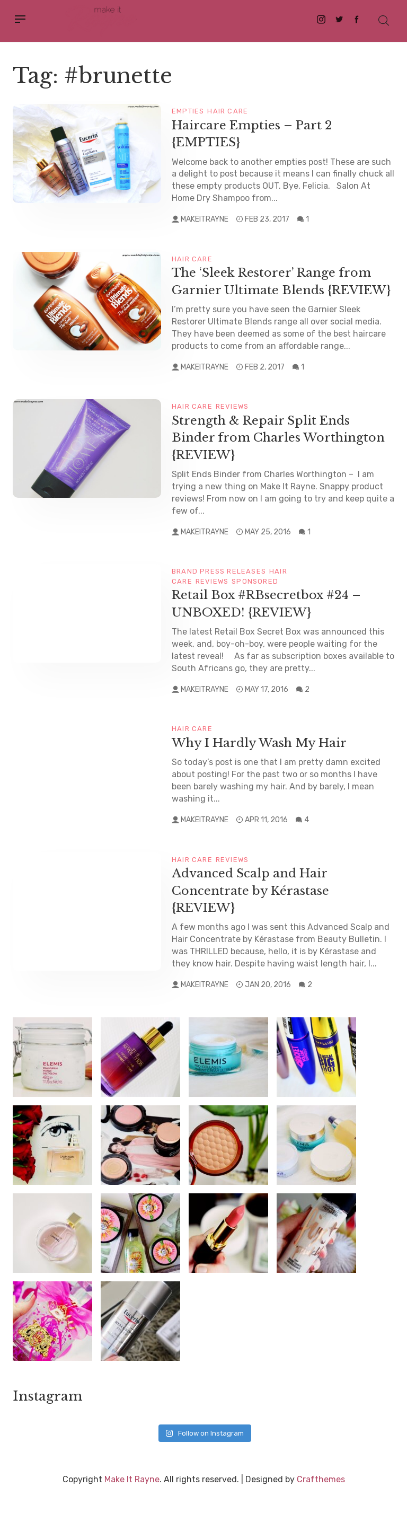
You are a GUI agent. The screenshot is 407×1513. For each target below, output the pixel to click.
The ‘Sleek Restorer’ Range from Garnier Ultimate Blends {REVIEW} (275, 289)
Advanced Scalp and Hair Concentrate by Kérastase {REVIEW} (252, 906)
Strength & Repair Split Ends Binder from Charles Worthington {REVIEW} (280, 454)
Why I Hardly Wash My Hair (263, 759)
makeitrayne (204, 219)
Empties (188, 111)
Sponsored (255, 598)
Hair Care (227, 111)
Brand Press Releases (219, 588)
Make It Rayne (132, 1496)
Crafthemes (321, 1496)
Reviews (232, 423)
